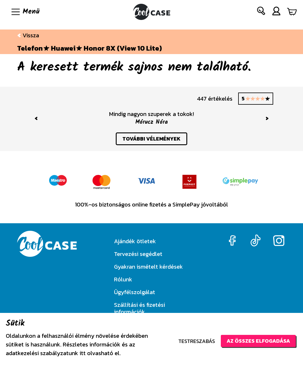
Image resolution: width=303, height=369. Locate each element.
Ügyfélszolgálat (134, 292)
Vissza (28, 35)
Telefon (30, 48)
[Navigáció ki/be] (25, 12)
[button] (261, 12)
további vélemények (151, 139)
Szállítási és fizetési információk (139, 308)
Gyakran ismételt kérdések (148, 266)
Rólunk (123, 279)
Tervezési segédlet (138, 254)
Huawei (63, 48)
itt (83, 353)
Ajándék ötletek (135, 241)
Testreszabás (196, 341)
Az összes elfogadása (258, 341)
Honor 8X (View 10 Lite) (123, 48)
